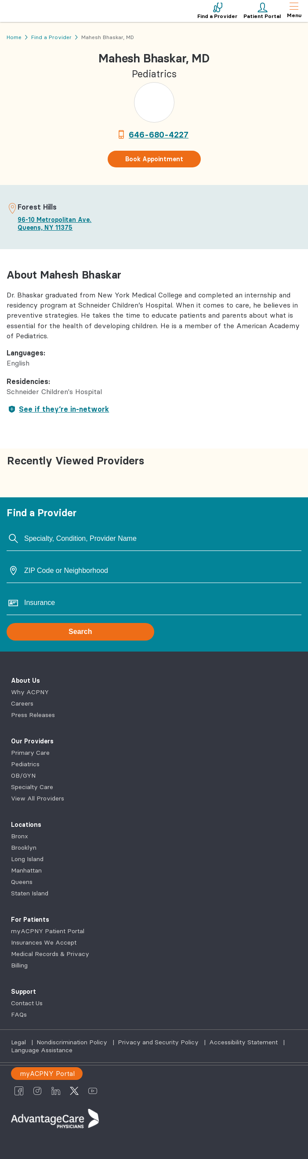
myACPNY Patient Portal (47, 931)
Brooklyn (23, 847)
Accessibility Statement (244, 1042)
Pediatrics (25, 764)
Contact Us (27, 1003)
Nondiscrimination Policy (72, 1042)
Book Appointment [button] (154, 159)
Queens (22, 882)
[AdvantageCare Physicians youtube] (93, 1090)
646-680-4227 (158, 134)
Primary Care (30, 753)
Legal (19, 1042)
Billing (19, 965)
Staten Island (29, 893)
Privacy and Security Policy (159, 1042)
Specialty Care (32, 787)
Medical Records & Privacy (50, 954)
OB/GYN (23, 775)
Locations (26, 825)
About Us (25, 681)
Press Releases (33, 715)
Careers (22, 703)
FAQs (19, 1014)
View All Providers (37, 798)
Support (23, 992)
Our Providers (32, 741)
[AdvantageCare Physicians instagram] (37, 1090)
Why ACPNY (30, 692)
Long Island (27, 859)
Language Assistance (41, 1050)
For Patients (30, 920)
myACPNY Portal (47, 1073)
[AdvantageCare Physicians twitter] (74, 1090)
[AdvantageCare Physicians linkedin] (56, 1090)
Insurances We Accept (43, 942)
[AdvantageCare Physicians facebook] (19, 1090)
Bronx (19, 836)
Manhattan (26, 870)
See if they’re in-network (58, 409)
